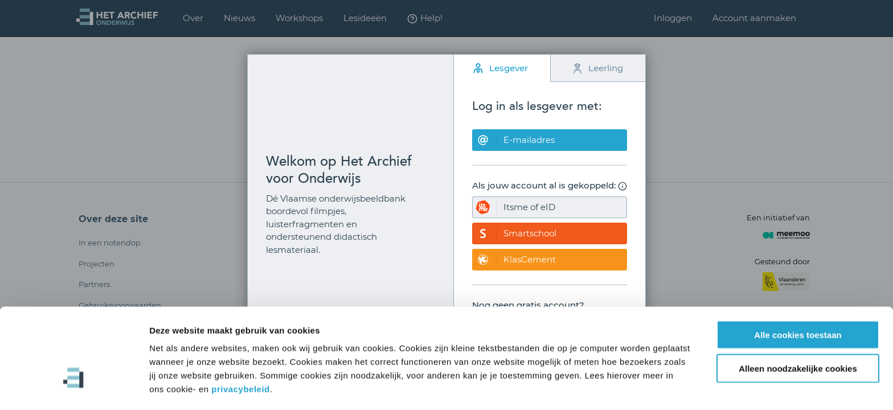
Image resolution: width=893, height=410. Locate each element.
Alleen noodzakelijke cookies (798, 330)
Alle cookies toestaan (797, 296)
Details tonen (615, 387)
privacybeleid (240, 350)
